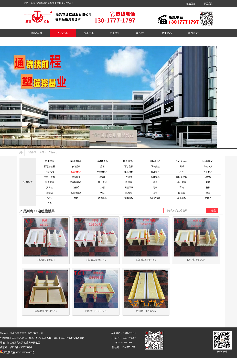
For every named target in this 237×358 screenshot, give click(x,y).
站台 (49, 198)
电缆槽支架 (75, 192)
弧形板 (128, 182)
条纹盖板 (181, 182)
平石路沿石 (181, 161)
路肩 (155, 182)
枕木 (76, 198)
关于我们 (115, 33)
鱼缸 (208, 192)
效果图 (208, 198)
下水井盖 (155, 166)
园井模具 (155, 171)
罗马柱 (49, 187)
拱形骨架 (76, 177)
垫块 (102, 192)
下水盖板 (128, 166)
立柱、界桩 (49, 177)
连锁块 (128, 177)
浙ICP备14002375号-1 (21, 347)
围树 (181, 166)
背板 (208, 187)
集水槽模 (128, 171)
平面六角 (49, 171)
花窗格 (102, 177)
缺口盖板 (76, 166)
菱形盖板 (181, 198)
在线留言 (191, 3)
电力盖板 (102, 182)
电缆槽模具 (75, 171)
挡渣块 (49, 192)
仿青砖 (76, 187)
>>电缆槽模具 (44, 211)
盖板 (102, 166)
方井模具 (208, 171)
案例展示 (193, 33)
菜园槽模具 (75, 161)
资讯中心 (88, 33)
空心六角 (208, 166)
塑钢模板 (49, 161)
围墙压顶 (128, 187)
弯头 (181, 187)
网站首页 (36, 33)
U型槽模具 (102, 171)
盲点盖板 (49, 182)
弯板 (155, 187)
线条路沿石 (102, 161)
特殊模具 (155, 177)
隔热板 (208, 177)
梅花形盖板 (155, 198)
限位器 (181, 192)
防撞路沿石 (207, 161)
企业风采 (167, 33)
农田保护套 (181, 177)
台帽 (102, 187)
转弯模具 (102, 198)
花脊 (155, 192)
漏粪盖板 (128, 198)
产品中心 (62, 33)
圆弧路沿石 (128, 161)
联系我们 (208, 3)
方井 (181, 171)
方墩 (49, 203)
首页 (41, 152)
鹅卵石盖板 (75, 182)
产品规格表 (38, 41)
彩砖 (208, 182)
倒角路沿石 (155, 161)
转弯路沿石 (49, 166)
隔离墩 (128, 192)
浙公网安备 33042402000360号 (17, 352)
